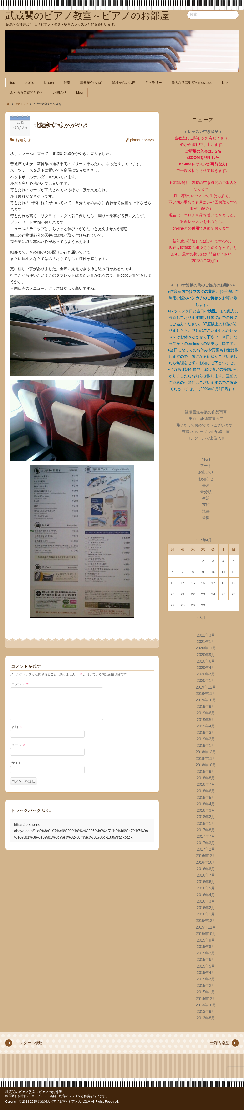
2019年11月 (206, 694)
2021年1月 (206, 642)
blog (79, 92)
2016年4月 (206, 895)
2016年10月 (206, 862)
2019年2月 (206, 739)
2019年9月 (206, 707)
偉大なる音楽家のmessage (192, 82)
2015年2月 (206, 986)
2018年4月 (206, 804)
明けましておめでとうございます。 (205, 425)
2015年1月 (206, 992)
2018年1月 (206, 823)
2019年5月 (206, 720)
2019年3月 (206, 733)
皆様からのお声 (123, 82)
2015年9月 (206, 940)
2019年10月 (206, 700)
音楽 (206, 518)
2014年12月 (206, 999)
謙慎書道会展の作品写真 (206, 412)
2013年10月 (206, 1005)
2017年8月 (206, 830)
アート (206, 466)
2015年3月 (206, 979)
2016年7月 (206, 875)
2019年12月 (206, 687)
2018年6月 (206, 791)
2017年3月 (206, 843)
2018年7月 (206, 784)
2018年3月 (206, 810)
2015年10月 (206, 934)
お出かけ (206, 472)
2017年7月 (206, 836)
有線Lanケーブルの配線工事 (206, 432)
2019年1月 (206, 745)
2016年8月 (206, 869)
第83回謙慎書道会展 (205, 418)
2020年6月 (206, 661)
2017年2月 (206, 849)
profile (29, 82)
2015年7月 (206, 953)
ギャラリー (153, 82)
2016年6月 (206, 882)
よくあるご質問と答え (26, 92)
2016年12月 (206, 856)
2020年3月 (206, 674)
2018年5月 (206, 797)
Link (225, 82)
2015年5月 (206, 966)
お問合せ (59, 92)
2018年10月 (206, 765)
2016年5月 (206, 888)
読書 (206, 511)
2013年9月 (206, 1012)
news (205, 459)
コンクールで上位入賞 (206, 438)
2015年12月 (206, 921)
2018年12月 (206, 752)
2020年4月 (206, 668)
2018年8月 (206, 778)
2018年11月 (206, 759)
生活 (206, 498)
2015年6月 (206, 959)
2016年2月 (206, 908)
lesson (49, 82)
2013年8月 (206, 1018)
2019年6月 (206, 713)
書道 (206, 485)
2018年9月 (206, 771)
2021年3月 (206, 635)
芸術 (206, 505)
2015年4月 (206, 973)
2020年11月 (206, 648)
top (12, 82)
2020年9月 (206, 655)
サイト (16, 768)
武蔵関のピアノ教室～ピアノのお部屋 (33, 1092)
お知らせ (23, 140)
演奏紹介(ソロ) (91, 82)
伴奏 (67, 82)
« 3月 (200, 618)
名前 (16, 733)
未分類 (206, 492)
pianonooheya (142, 140)
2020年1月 (206, 681)
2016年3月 (206, 901)
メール (18, 750)
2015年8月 (206, 947)
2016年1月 (206, 914)
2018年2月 (206, 817)
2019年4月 (206, 726)
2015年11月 (206, 927)
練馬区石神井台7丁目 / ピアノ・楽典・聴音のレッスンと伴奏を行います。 (57, 1096)
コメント (20, 684)
